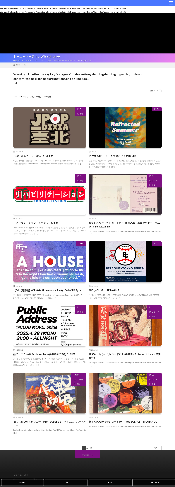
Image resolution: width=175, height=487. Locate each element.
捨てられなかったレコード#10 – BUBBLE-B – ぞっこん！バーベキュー (49, 425)
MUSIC (22, 482)
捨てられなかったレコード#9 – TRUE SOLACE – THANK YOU (123, 423)
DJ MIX (66, 482)
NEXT (154, 450)
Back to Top (88, 456)
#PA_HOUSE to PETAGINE (104, 292)
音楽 (81, 115)
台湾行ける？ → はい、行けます (33, 157)
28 (91, 450)
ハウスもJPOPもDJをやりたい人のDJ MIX (112, 157)
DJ (81, 111)
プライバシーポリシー (22, 477)
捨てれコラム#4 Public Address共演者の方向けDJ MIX (44, 355)
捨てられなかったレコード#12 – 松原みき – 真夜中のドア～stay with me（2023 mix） (124, 226)
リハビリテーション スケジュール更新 (35, 224)
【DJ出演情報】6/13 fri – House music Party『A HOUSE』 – (47, 292)
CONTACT (154, 482)
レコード (155, 182)
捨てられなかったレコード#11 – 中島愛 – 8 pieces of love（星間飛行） (125, 357)
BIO (110, 482)
